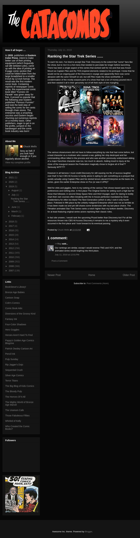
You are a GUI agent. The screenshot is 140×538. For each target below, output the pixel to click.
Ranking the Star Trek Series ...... (20, 200)
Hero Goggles (12, 329)
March (14, 211)
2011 (11, 252)
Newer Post (54, 275)
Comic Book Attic (13, 308)
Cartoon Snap (12, 297)
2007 (11, 270)
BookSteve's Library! (15, 287)
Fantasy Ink (11, 319)
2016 (11, 230)
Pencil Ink (10, 354)
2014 (11, 239)
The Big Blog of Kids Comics (19, 386)
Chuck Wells (30, 146)
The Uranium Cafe (14, 410)
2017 (11, 226)
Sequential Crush (14, 370)
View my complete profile (17, 162)
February (16, 216)
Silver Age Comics (14, 375)
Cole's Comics (12, 303)
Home (91, 275)
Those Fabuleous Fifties (17, 415)
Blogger (88, 531)
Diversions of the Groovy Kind (20, 313)
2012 (11, 248)
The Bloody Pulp (13, 391)
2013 (11, 243)
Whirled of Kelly (13, 421)
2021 (11, 177)
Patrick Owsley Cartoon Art (18, 348)
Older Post (129, 275)
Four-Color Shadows (15, 324)
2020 (11, 182)
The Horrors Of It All (15, 396)
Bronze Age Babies (15, 292)
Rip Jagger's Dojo (14, 364)
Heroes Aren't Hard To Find (19, 335)
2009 (11, 261)
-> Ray (58, 243)
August (15, 190)
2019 (11, 186)
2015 (11, 235)
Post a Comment (59, 261)
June (14, 207)
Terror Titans (11, 380)
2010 (11, 257)
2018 (11, 221)
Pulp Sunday (11, 359)
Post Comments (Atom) (98, 283)
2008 (11, 266)
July (13, 194)
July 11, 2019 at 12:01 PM (67, 254)
